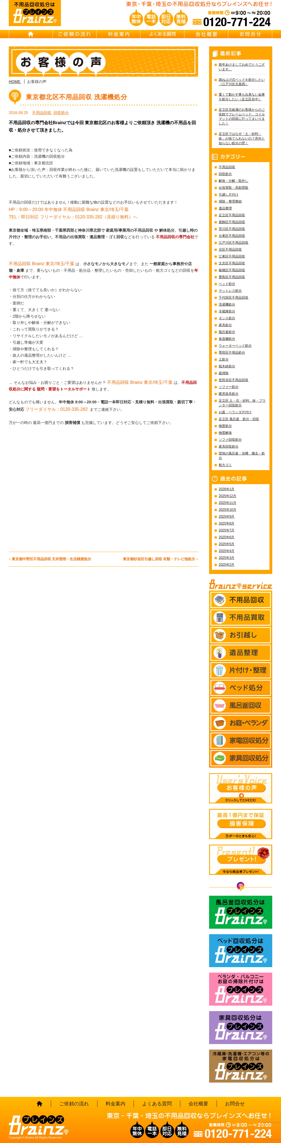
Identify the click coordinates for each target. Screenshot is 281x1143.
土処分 (224, 359)
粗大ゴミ (225, 465)
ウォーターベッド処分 (235, 346)
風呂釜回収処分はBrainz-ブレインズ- (240, 912)
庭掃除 (224, 373)
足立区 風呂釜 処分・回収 (239, 419)
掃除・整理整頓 (230, 201)
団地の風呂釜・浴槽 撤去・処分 (242, 455)
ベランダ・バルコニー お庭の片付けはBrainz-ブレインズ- (240, 989)
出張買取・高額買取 (233, 188)
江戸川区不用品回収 (233, 243)
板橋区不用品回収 (232, 270)
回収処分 (61, 112)
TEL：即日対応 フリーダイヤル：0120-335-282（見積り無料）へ (73, 217)
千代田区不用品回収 (233, 297)
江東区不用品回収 (232, 256)
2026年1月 (226, 489)
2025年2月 (226, 565)
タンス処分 (227, 318)
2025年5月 (226, 544)
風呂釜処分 (227, 332)
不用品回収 (41, 112)
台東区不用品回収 (232, 236)
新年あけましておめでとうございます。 (242, 67)
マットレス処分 (230, 291)
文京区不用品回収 (232, 263)
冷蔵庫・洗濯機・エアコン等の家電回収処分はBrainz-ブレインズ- (240, 1066)
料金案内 (118, 34)
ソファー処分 (228, 387)
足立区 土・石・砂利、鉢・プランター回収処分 (242, 403)
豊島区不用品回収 (232, 277)
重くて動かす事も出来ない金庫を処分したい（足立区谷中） (242, 97)
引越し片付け (228, 194)
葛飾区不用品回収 (232, 222)
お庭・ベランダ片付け (235, 412)
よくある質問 (162, 34)
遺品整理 (225, 208)
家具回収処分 (228, 446)
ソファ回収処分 (230, 440)
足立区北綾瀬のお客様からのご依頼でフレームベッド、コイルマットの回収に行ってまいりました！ (242, 116)
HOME (31, 34)
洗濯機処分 (227, 304)
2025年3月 (226, 558)
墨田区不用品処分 (232, 352)
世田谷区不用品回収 (233, 380)
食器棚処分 (227, 339)
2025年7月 (226, 530)
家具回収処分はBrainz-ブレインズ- (240, 1027)
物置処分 (225, 426)
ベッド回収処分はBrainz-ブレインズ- (240, 950)
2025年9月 (226, 516)
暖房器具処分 (228, 394)
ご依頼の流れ (75, 34)
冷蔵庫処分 (227, 311)
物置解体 (225, 433)
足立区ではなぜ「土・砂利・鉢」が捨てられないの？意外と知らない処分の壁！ (242, 138)
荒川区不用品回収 (232, 229)
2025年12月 (227, 496)
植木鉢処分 (227, 366)
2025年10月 (227, 510)
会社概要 (206, 34)
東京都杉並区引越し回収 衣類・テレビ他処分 (159, 559)
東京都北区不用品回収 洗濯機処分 (76, 97)
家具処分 (225, 325)
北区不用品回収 (230, 249)
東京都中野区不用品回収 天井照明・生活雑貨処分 (51, 559)
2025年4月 (226, 551)
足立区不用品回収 (232, 215)
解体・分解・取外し (233, 181)
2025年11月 (227, 503)
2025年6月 (226, 537)
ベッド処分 (227, 284)
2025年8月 (226, 523)
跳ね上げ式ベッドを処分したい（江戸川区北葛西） (242, 82)
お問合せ (250, 34)
